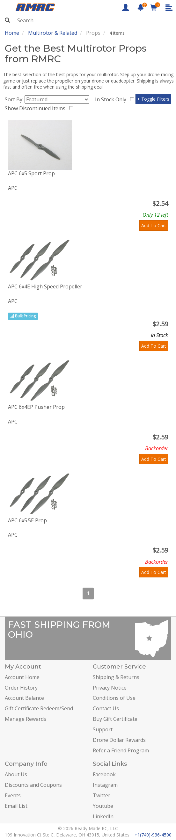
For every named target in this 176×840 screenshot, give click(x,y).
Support (103, 729)
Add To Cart (153, 225)
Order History (21, 687)
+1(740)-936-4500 (153, 835)
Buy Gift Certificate (115, 718)
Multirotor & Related (52, 32)
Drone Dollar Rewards (119, 739)
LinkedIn (103, 816)
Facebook (104, 774)
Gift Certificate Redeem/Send (39, 708)
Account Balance (24, 697)
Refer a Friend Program (121, 750)
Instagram (105, 784)
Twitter (101, 795)
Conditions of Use (114, 697)
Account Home (22, 677)
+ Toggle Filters (153, 99)
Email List (16, 805)
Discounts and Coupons (33, 784)
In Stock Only (112, 99)
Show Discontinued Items (36, 108)
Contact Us (106, 708)
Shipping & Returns (116, 677)
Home (12, 32)
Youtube (103, 805)
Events (13, 795)
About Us (16, 774)
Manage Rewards (25, 718)
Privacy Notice (110, 687)
